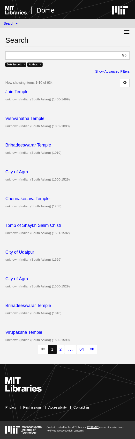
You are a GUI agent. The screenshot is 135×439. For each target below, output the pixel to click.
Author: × (35, 64)
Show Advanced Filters (112, 71)
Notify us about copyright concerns (64, 430)
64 (81, 349)
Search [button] (11, 23)
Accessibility (57, 407)
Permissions (32, 407)
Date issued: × (16, 64)
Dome (46, 10)
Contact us (81, 407)
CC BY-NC (92, 427)
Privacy (10, 407)
